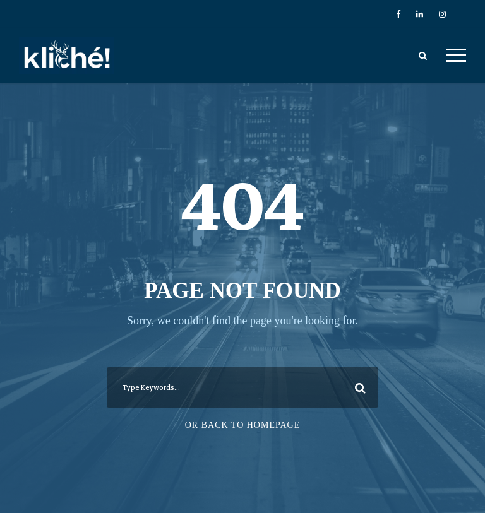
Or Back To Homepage (243, 425)
